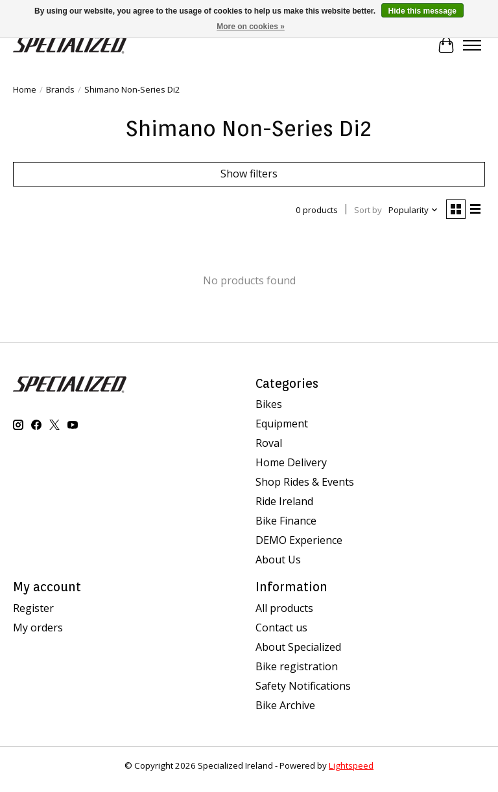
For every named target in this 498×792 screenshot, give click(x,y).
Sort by (368, 210)
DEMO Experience (298, 540)
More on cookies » (251, 26)
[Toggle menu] (472, 45)
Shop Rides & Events (304, 482)
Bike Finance (285, 521)
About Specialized (298, 647)
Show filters (249, 173)
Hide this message (422, 11)
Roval (268, 443)
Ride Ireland (284, 501)
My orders (38, 627)
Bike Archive (285, 705)
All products (284, 608)
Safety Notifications (303, 686)
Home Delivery (291, 462)
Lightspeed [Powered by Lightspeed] (351, 765)
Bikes (268, 404)
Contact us (281, 627)
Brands (60, 89)
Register (33, 608)
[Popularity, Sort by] (413, 210)
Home (24, 89)
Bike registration (296, 666)
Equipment (281, 423)
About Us (278, 559)
